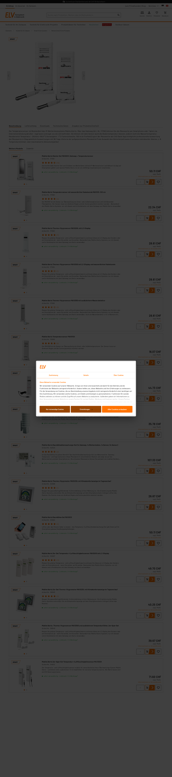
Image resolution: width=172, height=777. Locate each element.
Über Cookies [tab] (118, 375)
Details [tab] (86, 375)
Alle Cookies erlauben (117, 409)
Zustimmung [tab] (53, 375)
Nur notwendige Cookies (55, 409)
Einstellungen (86, 409)
